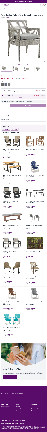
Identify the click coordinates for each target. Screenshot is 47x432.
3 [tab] (21, 64)
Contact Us (33, 410)
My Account (4, 404)
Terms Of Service (12, 420)
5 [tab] (24, 64)
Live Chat (6, 129)
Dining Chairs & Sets (27, 8)
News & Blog (19, 413)
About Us (18, 404)
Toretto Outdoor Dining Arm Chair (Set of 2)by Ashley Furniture (35, 176)
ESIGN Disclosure (21, 420)
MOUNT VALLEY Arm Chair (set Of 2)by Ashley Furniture (10, 252)
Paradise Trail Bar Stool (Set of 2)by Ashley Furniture (33, 252)
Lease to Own (19, 408)
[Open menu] (2, 5)
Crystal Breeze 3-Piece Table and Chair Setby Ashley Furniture (35, 202)
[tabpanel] (23, 40)
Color (2, 81)
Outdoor (9, 8)
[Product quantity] (5, 105)
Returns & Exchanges (36, 408)
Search (40, 5)
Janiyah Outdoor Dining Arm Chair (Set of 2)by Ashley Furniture (35, 150)
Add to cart (28, 106)
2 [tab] (19, 64)
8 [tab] (28, 64)
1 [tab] (18, 64)
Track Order (3, 408)
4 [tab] (22, 64)
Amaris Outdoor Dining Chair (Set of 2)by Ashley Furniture (11, 276)
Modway (9, 17)
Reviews (18, 410)
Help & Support (35, 404)
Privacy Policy (4, 420)
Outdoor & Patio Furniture (17, 8)
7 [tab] (27, 64)
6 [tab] (25, 64)
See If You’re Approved (9, 377)
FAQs (32, 406)
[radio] (2, 84)
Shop (5, 8)
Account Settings (5, 406)
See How (20, 97)
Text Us (14, 129)
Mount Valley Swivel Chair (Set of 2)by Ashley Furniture (10, 202)
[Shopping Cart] (45, 5)
